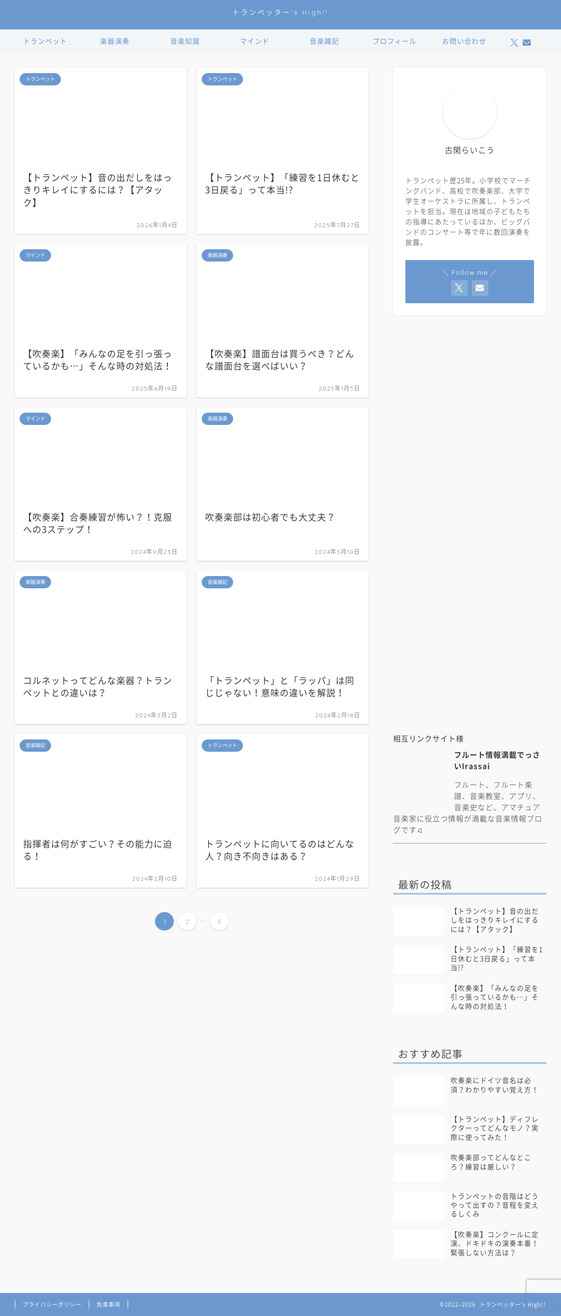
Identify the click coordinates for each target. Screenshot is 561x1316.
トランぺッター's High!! (280, 12)
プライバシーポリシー (52, 1304)
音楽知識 (185, 41)
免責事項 (108, 1304)
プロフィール (395, 41)
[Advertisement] (469, 647)
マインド (254, 41)
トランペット (45, 41)
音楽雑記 (324, 41)
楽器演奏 (115, 41)
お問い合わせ (464, 41)
